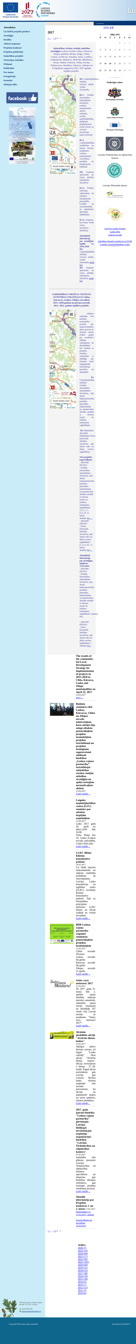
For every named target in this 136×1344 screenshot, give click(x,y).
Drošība (7, 39)
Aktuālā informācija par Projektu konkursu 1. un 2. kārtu (85, 1202)
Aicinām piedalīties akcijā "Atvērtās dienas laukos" (85, 1036)
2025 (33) (83, 1250)
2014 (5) (82, 1282)
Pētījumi (8, 64)
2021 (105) (83, 1262)
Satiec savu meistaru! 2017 (84, 982)
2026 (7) (82, 1248)
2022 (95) (83, 1259)
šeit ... (90, 518)
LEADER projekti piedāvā (17, 31)
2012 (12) (83, 1287)
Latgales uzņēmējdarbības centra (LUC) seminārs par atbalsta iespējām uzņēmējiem (86, 809)
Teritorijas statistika (14, 60)
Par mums (9, 72)
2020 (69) (83, 1265)
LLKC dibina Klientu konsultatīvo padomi (83, 857)
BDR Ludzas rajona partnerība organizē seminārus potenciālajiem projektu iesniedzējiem (84, 935)
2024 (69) (83, 1253)
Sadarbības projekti (13, 56)
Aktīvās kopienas (12, 43)
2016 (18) (83, 1276)
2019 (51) (83, 1267)
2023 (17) (83, 1256)
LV (112, 27)
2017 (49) (83, 1273)
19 (105, 63)
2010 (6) (82, 1293)
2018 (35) (83, 1270)
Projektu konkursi (13, 47)
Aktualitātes (10, 27)
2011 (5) (82, 1290)
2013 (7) (82, 1284)
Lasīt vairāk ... (83, 793)
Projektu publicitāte (13, 51)
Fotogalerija (10, 76)
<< (100, 35)
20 (110, 63)
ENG (106, 27)
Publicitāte (9, 68)
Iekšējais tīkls (10, 84)
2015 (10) (83, 1279)
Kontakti (8, 80)
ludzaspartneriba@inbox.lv (31, 1311)
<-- (49, 38)
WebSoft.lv (126, 1324)
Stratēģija (8, 35)
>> (129, 35)
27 (110, 70)
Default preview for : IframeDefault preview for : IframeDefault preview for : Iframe (63, 124)
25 (100, 70)
